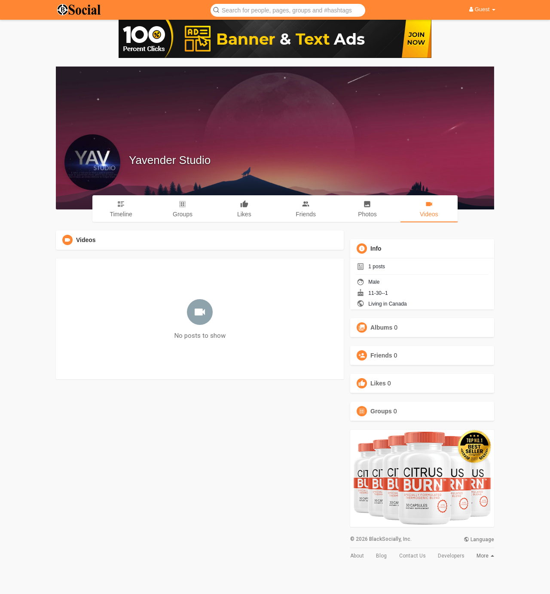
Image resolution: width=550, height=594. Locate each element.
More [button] (485, 556)
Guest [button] (482, 9)
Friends (381, 355)
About (357, 555)
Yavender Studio (170, 160)
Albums (381, 327)
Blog (381, 555)
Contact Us (412, 555)
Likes (378, 383)
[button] (288, 10)
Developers (451, 555)
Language (479, 539)
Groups (381, 411)
